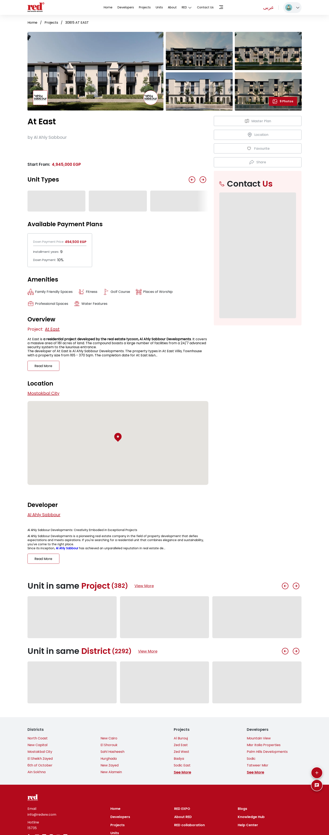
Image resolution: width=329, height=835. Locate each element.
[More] (317, 773)
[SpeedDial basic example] (317, 785)
